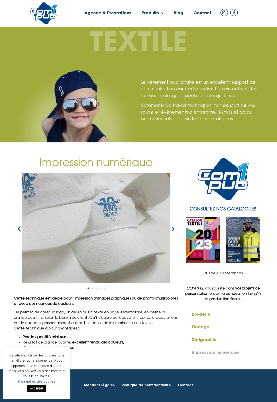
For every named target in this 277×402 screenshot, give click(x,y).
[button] (88, 288)
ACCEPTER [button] (37, 388)
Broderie (201, 315)
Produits (152, 13)
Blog (178, 13)
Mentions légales (99, 385)
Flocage (200, 327)
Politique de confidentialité (146, 385)
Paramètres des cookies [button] (36, 381)
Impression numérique (215, 353)
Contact (202, 13)
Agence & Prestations (107, 13)
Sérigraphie (204, 340)
